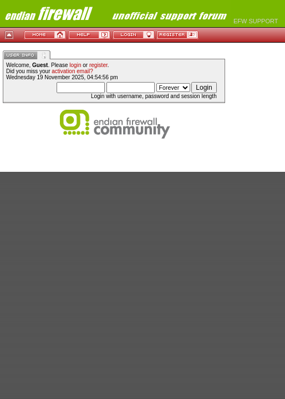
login (75, 65)
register (98, 65)
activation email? (72, 71)
